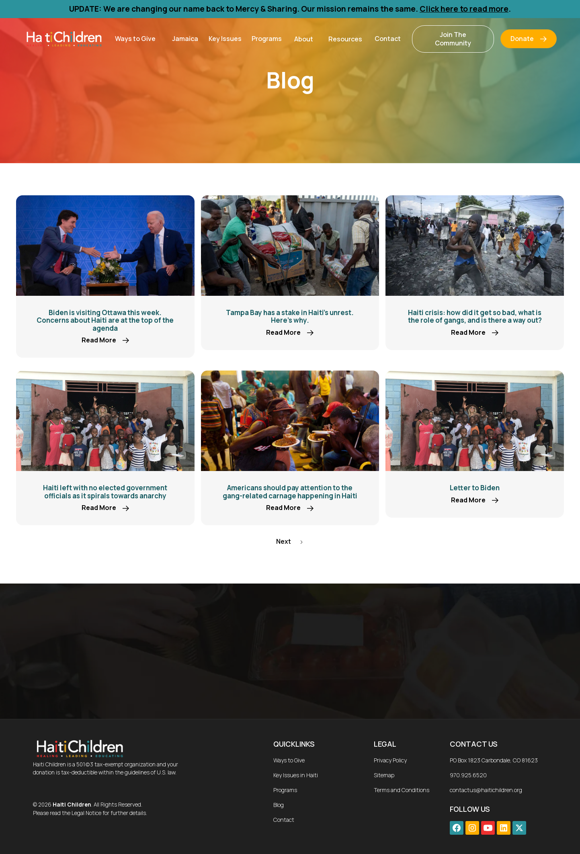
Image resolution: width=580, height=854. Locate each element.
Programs (267, 38)
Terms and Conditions (401, 790)
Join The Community (453, 38)
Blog (278, 805)
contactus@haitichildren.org (486, 790)
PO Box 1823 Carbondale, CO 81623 (494, 760)
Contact (388, 38)
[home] (63, 38)
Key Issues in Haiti (295, 775)
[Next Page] (290, 541)
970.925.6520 (468, 775)
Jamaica (185, 38)
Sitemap (384, 775)
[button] (135, 38)
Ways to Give (135, 38)
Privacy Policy (390, 760)
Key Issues (225, 38)
